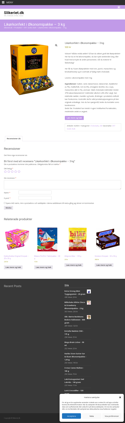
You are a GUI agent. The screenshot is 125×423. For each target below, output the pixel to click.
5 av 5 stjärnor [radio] (19, 171)
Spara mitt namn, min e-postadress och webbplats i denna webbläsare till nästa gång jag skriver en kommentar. (50, 203)
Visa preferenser (112, 416)
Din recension (10, 178)
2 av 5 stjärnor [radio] (8, 171)
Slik (101, 126)
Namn (7, 193)
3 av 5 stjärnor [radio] (12, 171)
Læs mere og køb (74, 118)
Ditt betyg (8, 168)
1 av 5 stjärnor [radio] (5, 171)
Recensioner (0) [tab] (14, 138)
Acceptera (71, 416)
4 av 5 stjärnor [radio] (15, 171)
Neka (91, 416)
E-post (7, 198)
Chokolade (94, 126)
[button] (120, 397)
